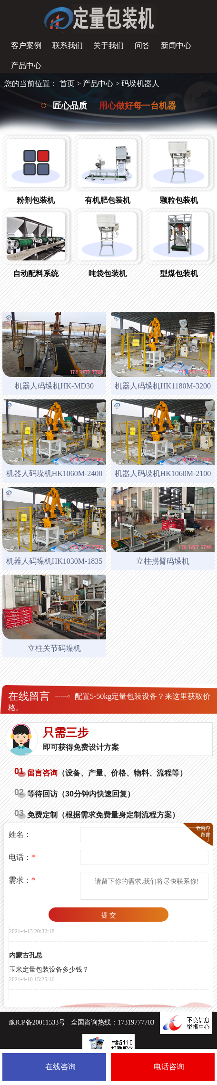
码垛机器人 (140, 84)
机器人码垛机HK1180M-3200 (163, 386)
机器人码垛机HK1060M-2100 (163, 473)
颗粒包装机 (179, 200)
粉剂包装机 (36, 200)
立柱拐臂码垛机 (162, 561)
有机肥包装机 (107, 200)
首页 (67, 84)
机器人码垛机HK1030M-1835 (54, 561)
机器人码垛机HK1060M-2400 (54, 473)
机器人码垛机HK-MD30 (54, 386)
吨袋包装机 (108, 273)
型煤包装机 (179, 273)
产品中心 (98, 84)
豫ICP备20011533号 (37, 1022)
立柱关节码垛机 (54, 648)
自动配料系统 (36, 273)
